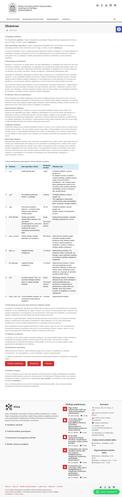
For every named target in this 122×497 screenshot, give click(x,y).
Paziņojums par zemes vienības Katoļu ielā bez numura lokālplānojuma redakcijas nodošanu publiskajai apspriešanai (78, 454)
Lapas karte (42, 486)
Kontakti (66, 19)
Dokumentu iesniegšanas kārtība (21, 438)
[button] (119, 29)
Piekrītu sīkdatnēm (15, 364)
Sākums (8, 486)
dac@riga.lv (58, 48)
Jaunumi (15, 486)
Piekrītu (48, 364)
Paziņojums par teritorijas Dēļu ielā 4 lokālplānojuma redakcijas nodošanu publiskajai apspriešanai (77, 470)
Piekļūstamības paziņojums (18, 431)
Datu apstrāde (46, 378)
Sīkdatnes (51, 486)
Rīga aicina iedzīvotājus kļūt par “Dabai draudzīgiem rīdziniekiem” (77, 410)
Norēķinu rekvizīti (14, 425)
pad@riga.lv (32, 42)
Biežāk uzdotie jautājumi (28, 486)
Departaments (53, 19)
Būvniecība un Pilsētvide (33, 19)
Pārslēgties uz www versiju (14, 494)
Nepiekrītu (34, 364)
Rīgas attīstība (13, 19)
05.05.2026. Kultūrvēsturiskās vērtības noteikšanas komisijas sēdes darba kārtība (78, 439)
